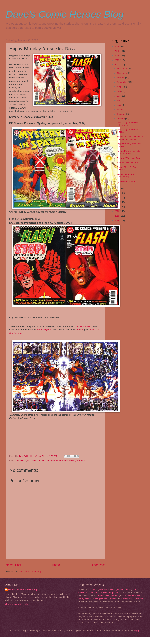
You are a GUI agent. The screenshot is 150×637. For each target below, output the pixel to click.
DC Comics (32, 460)
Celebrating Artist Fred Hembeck (127, 123)
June (119, 96)
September (122, 82)
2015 (117, 216)
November (122, 73)
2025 (117, 51)
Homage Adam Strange (56, 460)
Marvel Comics (106, 590)
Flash (41, 460)
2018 (117, 202)
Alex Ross (21, 460)
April (119, 105)
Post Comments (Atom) (30, 571)
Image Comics (114, 592)
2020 (117, 193)
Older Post (98, 565)
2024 (117, 55)
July (119, 91)
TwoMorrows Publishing (132, 598)
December (122, 68)
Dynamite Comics (123, 590)
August (120, 86)
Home (56, 565)
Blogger (137, 630)
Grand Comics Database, (108, 595)
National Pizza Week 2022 (129, 162)
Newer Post (13, 565)
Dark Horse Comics (98, 592)
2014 (117, 220)
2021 (117, 188)
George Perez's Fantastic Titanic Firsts (128, 152)
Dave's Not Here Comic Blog (22, 590)
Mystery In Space (77, 460)
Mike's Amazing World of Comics (100, 598)
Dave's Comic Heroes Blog (65, 14)
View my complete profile (17, 604)
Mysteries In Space (126, 181)
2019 (117, 197)
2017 (117, 207)
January (121, 118)
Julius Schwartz (84, 326)
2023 (117, 60)
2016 (117, 211)
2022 (117, 65)
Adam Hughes (43, 329)
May (119, 100)
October (121, 77)
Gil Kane (79, 329)
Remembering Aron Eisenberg (126, 175)
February (121, 114)
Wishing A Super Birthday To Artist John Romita (130, 137)
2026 (117, 46)
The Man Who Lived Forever (130, 158)
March (120, 109)
